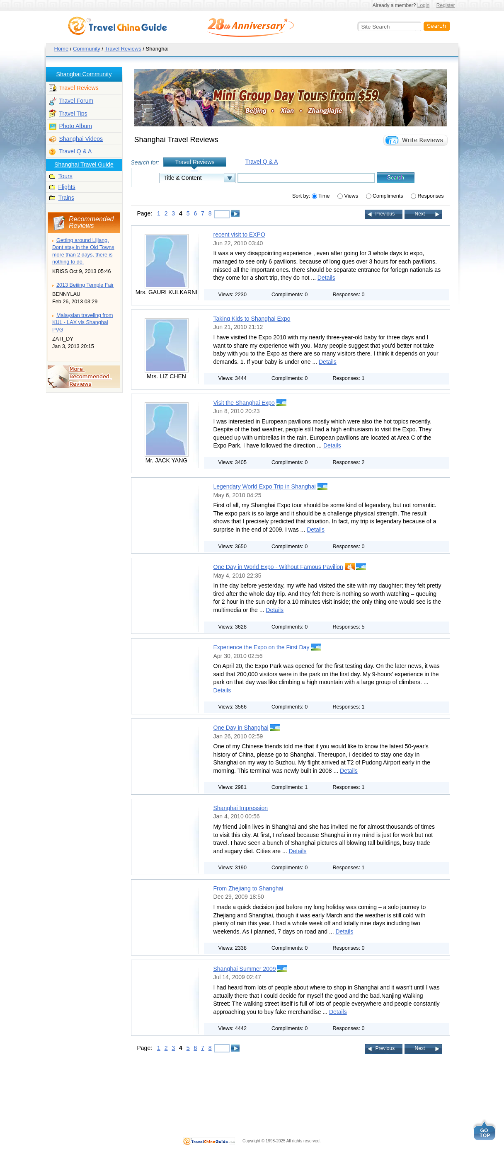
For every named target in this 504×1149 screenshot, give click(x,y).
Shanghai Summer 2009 (244, 968)
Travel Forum (76, 100)
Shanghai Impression (240, 808)
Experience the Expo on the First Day (261, 647)
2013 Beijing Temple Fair (85, 285)
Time (321, 196)
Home (61, 49)
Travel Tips (73, 113)
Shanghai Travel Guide (83, 164)
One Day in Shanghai (241, 727)
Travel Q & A (75, 151)
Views (348, 196)
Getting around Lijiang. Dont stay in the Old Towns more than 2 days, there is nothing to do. (83, 251)
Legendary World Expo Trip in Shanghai (264, 486)
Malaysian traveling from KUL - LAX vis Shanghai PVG (82, 322)
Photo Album (75, 126)
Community (86, 49)
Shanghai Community (84, 74)
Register (445, 5)
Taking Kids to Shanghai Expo (252, 318)
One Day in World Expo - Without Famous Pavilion (278, 567)
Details (326, 277)
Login (423, 5)
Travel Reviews (122, 49)
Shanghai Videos (81, 138)
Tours (65, 176)
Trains (66, 197)
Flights (66, 187)
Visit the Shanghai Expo (244, 402)
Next (420, 214)
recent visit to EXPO (239, 234)
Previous (385, 214)
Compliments (385, 196)
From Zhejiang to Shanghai (248, 888)
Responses (427, 196)
